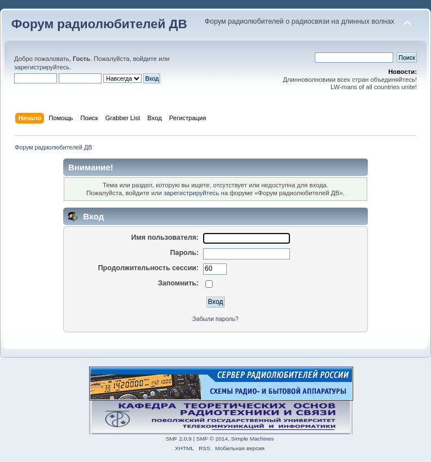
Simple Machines (252, 438)
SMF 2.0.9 (179, 438)
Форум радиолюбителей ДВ (99, 24)
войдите (145, 58)
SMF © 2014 (212, 438)
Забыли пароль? (215, 318)
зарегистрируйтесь (41, 67)
